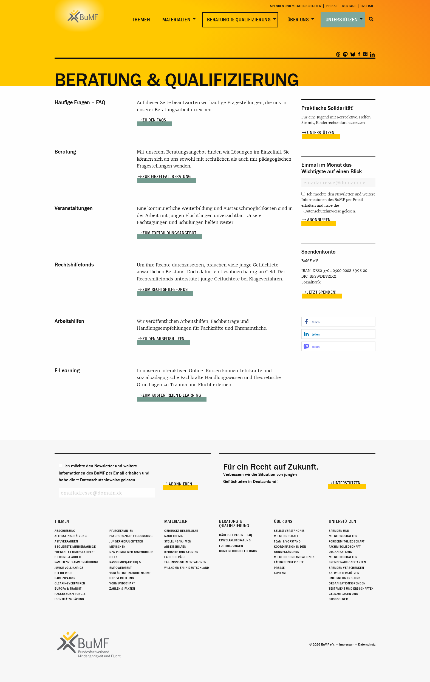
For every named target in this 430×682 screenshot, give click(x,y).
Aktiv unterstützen (344, 573)
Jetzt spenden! (322, 292)
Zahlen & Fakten (122, 588)
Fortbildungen (231, 546)
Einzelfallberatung (235, 540)
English (367, 6)
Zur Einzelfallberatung (167, 176)
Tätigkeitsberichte (289, 562)
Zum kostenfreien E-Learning (172, 395)
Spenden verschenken (346, 568)
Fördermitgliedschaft (347, 541)
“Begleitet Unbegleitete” (75, 552)
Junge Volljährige (69, 568)
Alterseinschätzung (71, 536)
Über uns (298, 20)
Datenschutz (366, 644)
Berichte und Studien (181, 552)
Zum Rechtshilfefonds (165, 289)
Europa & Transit (68, 588)
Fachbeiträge (175, 557)
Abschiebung (65, 531)
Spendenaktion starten (347, 562)
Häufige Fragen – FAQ (235, 535)
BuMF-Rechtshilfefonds (238, 551)
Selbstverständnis (289, 531)
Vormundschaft (122, 583)
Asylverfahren (66, 541)
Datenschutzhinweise (322, 211)
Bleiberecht (64, 573)
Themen (141, 20)
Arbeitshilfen (175, 547)
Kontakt (349, 6)
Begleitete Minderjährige (75, 547)
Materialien (176, 20)
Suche (371, 19)
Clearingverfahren (70, 583)
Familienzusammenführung (76, 562)
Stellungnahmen (177, 541)
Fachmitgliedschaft (345, 547)
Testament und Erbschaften (351, 588)
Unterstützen (342, 20)
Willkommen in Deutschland (186, 568)
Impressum (346, 644)
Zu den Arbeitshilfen (164, 338)
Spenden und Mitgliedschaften (295, 6)
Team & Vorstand (287, 541)
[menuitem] (140, 19)
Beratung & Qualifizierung (239, 20)
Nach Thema (173, 536)
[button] (338, 321)
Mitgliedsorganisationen (294, 557)
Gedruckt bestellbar (181, 531)
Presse (332, 6)
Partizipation (65, 578)
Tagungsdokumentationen (185, 562)
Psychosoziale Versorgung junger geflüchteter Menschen (130, 541)
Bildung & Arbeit (68, 557)
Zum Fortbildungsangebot (169, 233)
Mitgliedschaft (286, 536)
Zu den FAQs (154, 120)
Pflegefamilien (121, 531)
